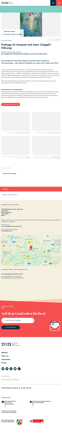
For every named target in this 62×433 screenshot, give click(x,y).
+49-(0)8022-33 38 (6, 231)
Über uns (4, 356)
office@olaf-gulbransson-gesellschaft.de (12, 278)
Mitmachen (5, 359)
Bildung (4, 352)
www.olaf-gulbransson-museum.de (11, 226)
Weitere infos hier (9, 104)
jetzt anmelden (11, 327)
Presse (4, 363)
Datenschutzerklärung (10, 379)
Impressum (5, 376)
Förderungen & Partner (16, 388)
